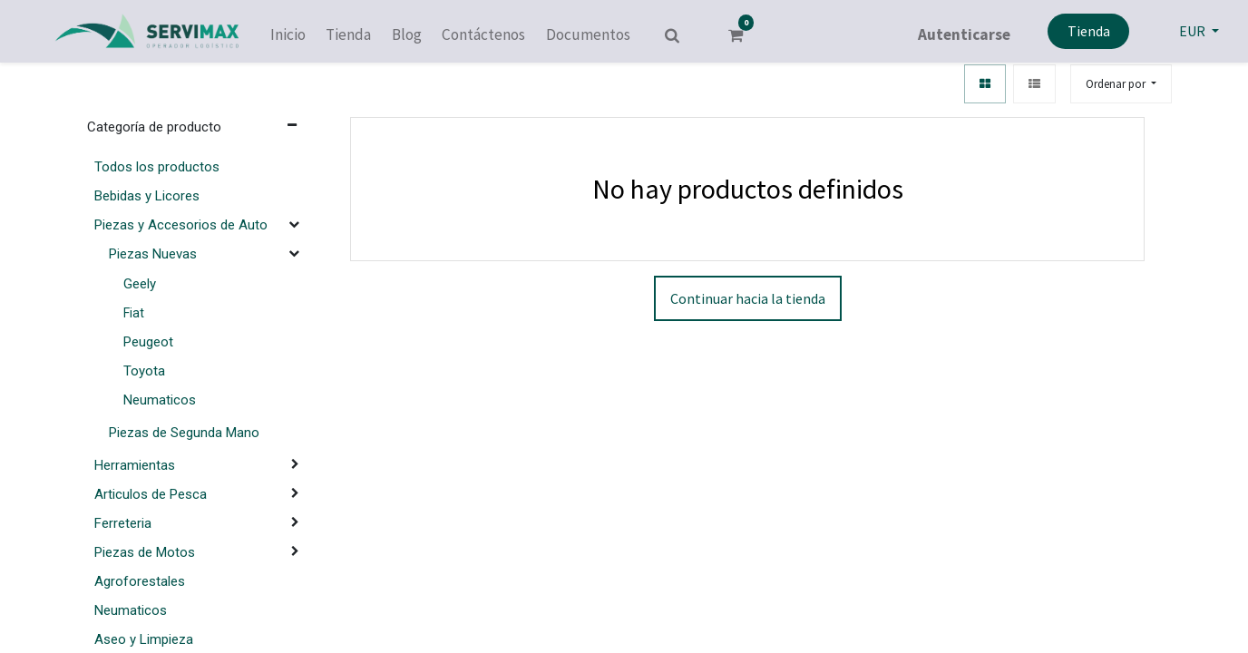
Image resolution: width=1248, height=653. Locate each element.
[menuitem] (288, 35)
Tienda (1089, 31)
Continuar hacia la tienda (747, 298)
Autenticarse (964, 34)
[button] (1121, 83)
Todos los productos (156, 167)
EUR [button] (1193, 31)
